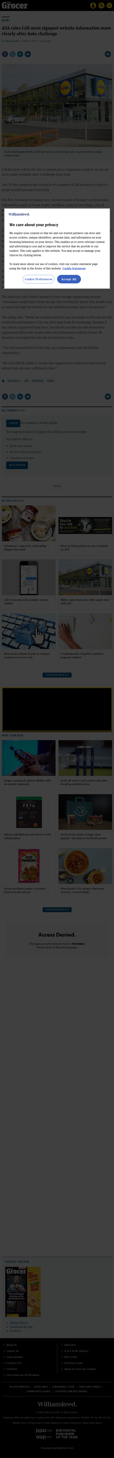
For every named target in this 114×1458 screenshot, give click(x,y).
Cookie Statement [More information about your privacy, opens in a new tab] (74, 268)
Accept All (69, 279)
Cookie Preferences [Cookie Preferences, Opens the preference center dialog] (38, 279)
